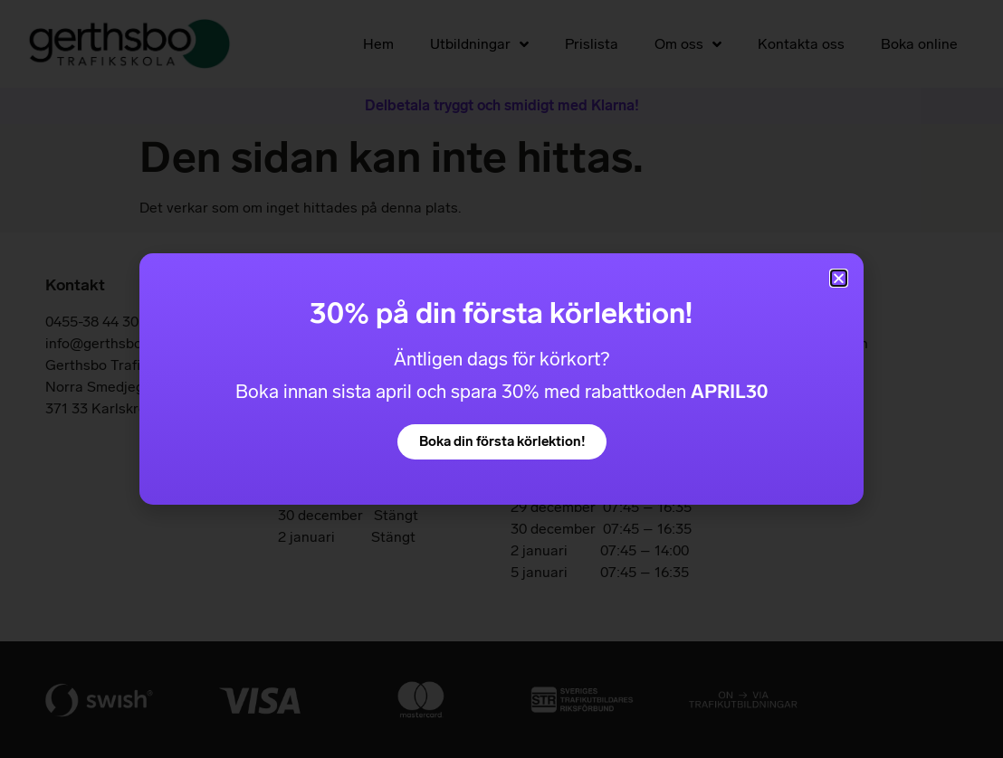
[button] (838, 278)
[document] (501, 379)
